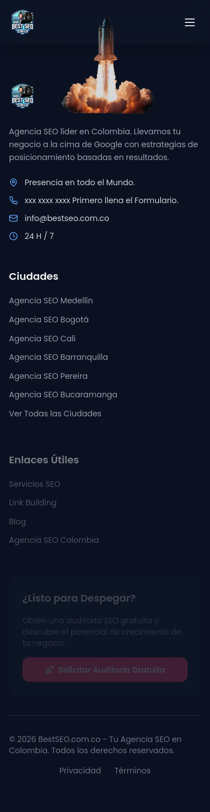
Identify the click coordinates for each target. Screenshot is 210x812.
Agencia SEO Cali (42, 339)
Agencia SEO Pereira (48, 376)
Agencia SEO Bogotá (48, 320)
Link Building (33, 505)
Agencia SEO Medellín (51, 301)
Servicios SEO (34, 486)
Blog (17, 524)
